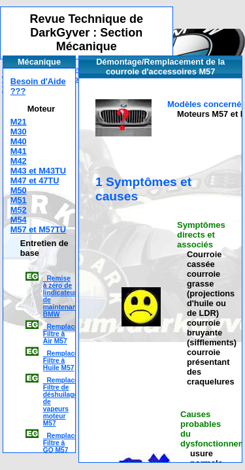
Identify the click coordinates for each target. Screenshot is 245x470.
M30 (18, 131)
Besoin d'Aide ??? (38, 86)
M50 (18, 190)
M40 (18, 141)
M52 (18, 210)
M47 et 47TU (34, 180)
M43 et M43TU (38, 171)
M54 (18, 220)
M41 (18, 151)
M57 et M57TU (38, 229)
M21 (18, 122)
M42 (18, 161)
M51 (18, 200)
